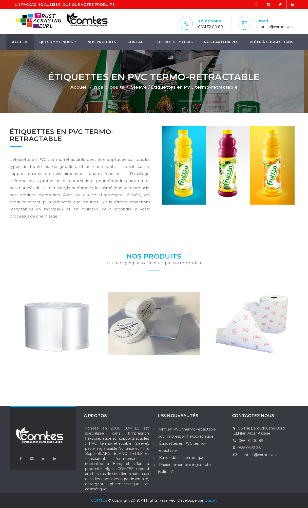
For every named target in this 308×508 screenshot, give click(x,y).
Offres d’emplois (175, 42)
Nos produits (102, 42)
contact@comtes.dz (274, 27)
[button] (172, 165)
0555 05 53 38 (247, 447)
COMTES (99, 500)
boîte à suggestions (272, 42)
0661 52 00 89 (210, 27)
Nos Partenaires (221, 42)
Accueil (20, 42)
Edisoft (210, 500)
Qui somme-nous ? (57, 42)
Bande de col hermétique (181, 457)
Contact (136, 42)
